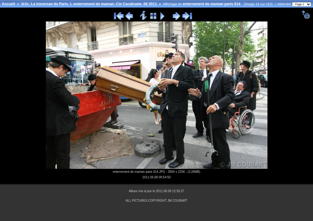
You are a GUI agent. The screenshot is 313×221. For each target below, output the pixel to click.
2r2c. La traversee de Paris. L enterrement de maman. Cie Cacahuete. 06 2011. (89, 4)
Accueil (8, 4)
